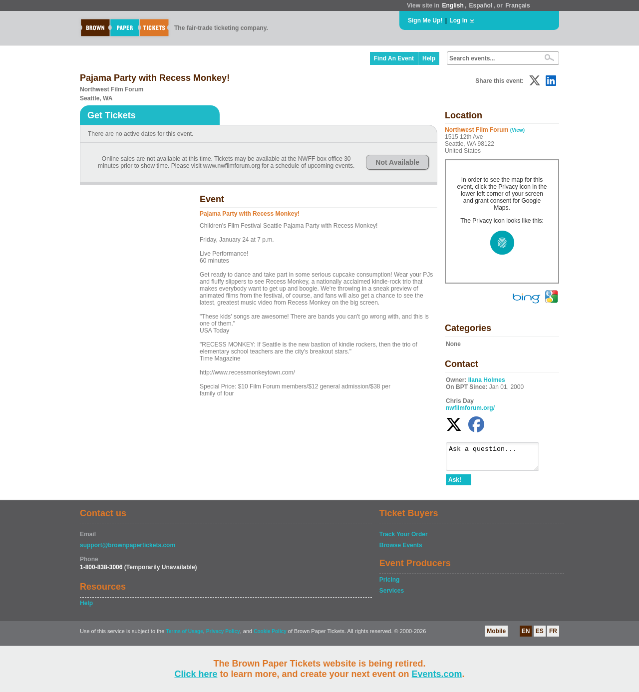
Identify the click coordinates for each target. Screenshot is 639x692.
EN (526, 635)
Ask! (454, 484)
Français (517, 5)
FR (553, 635)
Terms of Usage (184, 636)
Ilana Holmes (486, 379)
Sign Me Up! (425, 20)
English (452, 5)
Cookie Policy (270, 636)
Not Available (397, 162)
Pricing (389, 584)
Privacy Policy (223, 636)
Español (481, 5)
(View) (517, 130)
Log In (458, 20)
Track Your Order (403, 538)
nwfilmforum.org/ (470, 407)
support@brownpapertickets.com (127, 549)
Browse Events (400, 549)
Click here (195, 674)
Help (428, 58)
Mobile (496, 635)
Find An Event (394, 58)
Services (391, 595)
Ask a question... (497, 458)
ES (540, 635)
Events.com (437, 674)
